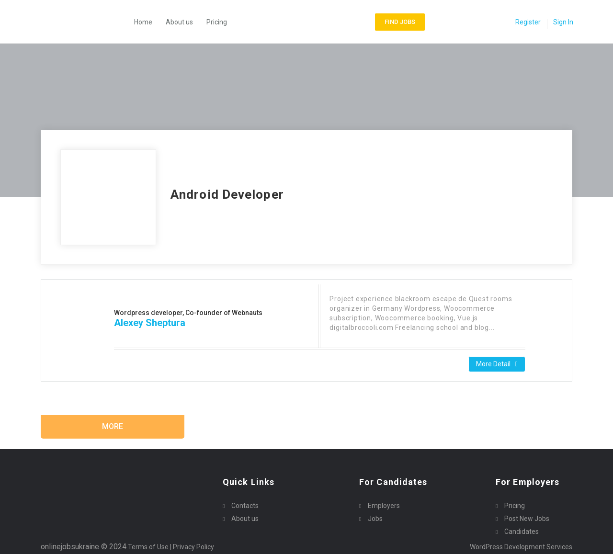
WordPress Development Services (521, 547)
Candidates (521, 531)
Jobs (375, 518)
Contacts (245, 505)
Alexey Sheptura (149, 322)
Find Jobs (400, 21)
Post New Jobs (526, 518)
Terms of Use (148, 547)
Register (528, 22)
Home (143, 22)
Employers (384, 505)
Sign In (563, 22)
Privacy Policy (194, 547)
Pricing (216, 22)
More (112, 426)
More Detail (497, 364)
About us (179, 22)
